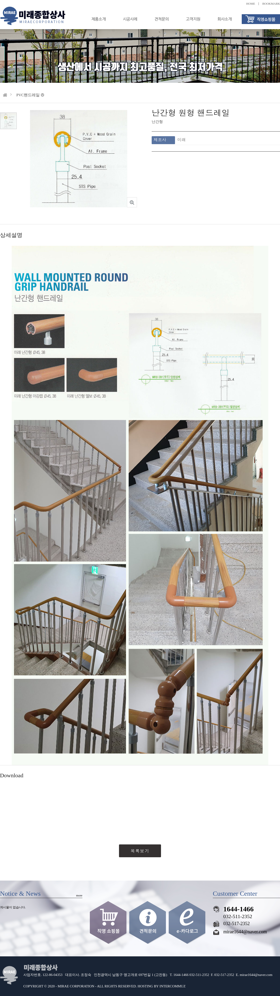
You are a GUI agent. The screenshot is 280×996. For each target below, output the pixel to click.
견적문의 (161, 19)
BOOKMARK (271, 3)
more (79, 895)
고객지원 (193, 19)
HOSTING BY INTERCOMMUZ (162, 986)
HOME (250, 3)
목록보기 (140, 851)
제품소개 (98, 19)
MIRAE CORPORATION (76, 986)
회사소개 (224, 19)
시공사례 (130, 19)
